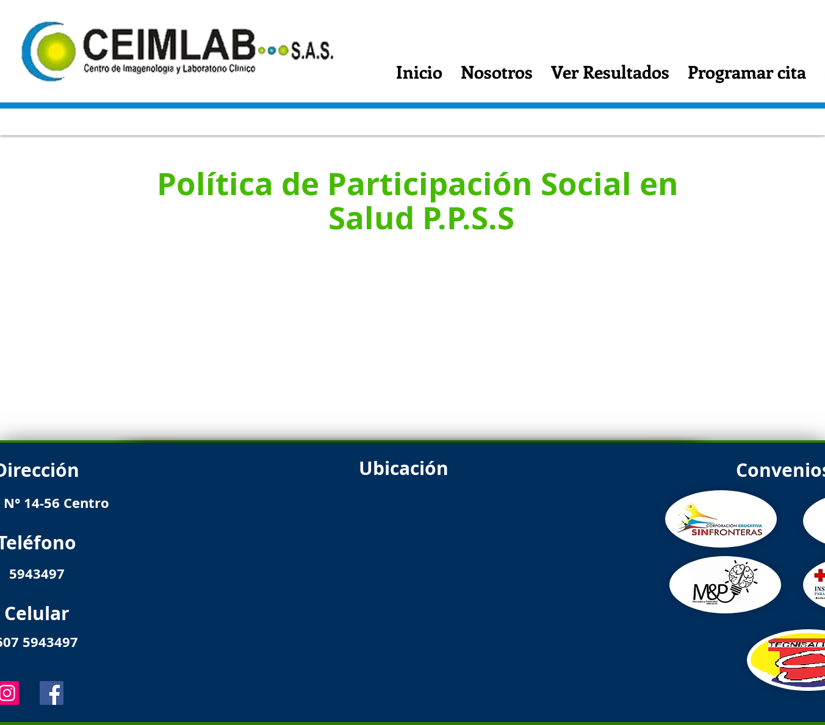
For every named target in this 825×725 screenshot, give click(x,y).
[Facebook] (51, 693)
